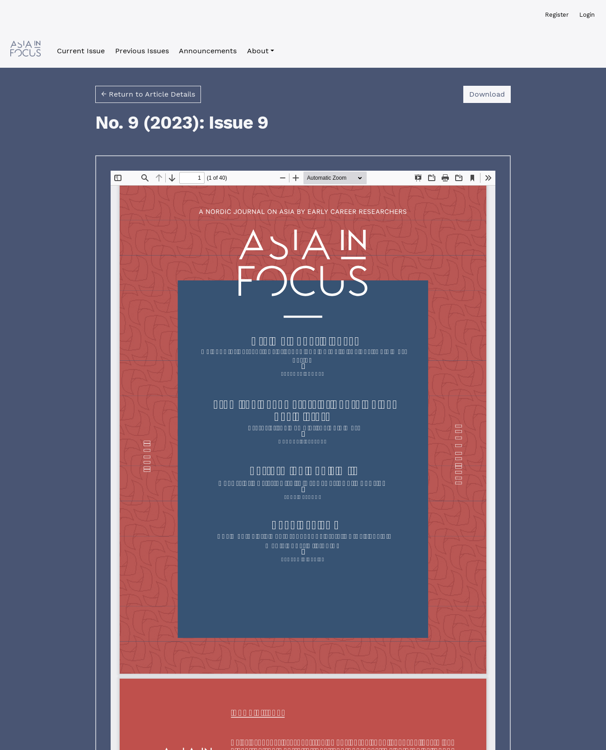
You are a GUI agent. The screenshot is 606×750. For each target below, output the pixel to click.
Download (490, 93)
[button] (260, 51)
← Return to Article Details (148, 94)
